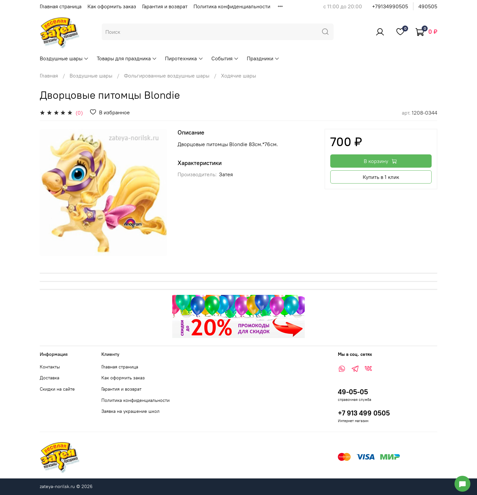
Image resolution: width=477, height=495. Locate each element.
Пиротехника (184, 58)
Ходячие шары (238, 75)
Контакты (50, 367)
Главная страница (60, 6)
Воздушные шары (64, 58)
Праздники (263, 58)
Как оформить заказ (111, 6)
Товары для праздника (127, 58)
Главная (49, 75)
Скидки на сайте (57, 389)
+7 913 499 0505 (364, 413)
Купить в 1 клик (381, 177)
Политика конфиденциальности (231, 6)
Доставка (49, 378)
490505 (427, 6)
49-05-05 (353, 391)
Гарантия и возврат (164, 6)
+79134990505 (390, 6)
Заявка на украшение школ (130, 411)
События (225, 58)
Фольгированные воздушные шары (166, 75)
